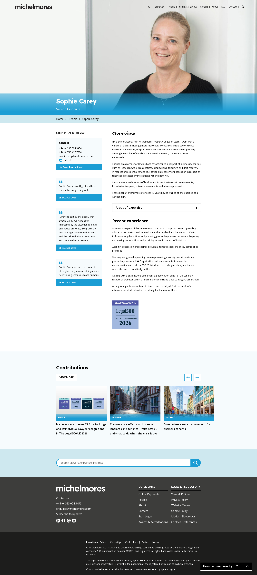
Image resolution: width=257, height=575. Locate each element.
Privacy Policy (179, 500)
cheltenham (131, 542)
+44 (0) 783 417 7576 (70, 152)
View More (66, 377)
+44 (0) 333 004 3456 (70, 148)
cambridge (116, 542)
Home (60, 119)
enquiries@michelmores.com (73, 509)
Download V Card (70, 167)
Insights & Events (187, 6)
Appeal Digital (168, 569)
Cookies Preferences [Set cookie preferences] (184, 522)
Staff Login (145, 516)
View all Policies (180, 494)
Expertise (160, 6)
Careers (204, 6)
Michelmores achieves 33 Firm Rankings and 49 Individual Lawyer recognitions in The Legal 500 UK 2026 (81, 428)
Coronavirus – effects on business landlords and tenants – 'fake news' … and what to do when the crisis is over (134, 428)
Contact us (62, 498)
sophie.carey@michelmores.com (76, 156)
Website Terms (180, 505)
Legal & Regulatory (185, 487)
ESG (223, 6)
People (171, 6)
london (156, 542)
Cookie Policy (179, 511)
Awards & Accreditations (153, 522)
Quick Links (146, 487)
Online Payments (148, 494)
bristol (103, 542)
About (215, 6)
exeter (145, 542)
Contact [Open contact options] (233, 6)
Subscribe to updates (69, 514)
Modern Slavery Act (183, 516)
